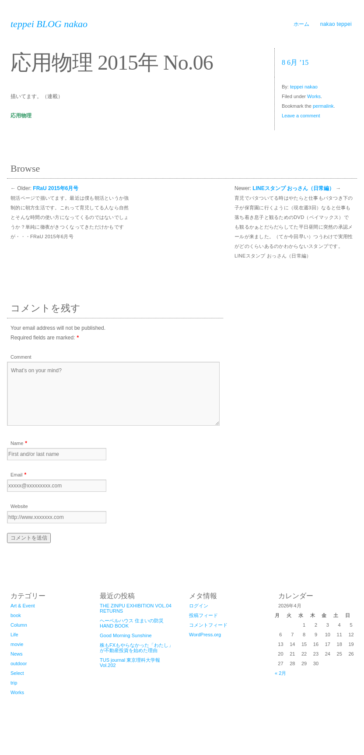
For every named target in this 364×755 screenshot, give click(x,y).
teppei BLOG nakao (49, 24)
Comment (21, 357)
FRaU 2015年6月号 (55, 188)
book (15, 615)
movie (16, 644)
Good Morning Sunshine (126, 635)
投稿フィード (203, 615)
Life (14, 634)
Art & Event (22, 605)
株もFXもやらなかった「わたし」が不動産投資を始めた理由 (136, 647)
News (16, 653)
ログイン (198, 605)
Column (18, 625)
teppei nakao (304, 86)
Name (16, 443)
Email (16, 474)
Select (17, 673)
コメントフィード (208, 625)
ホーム (302, 24)
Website (19, 506)
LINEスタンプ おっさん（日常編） (293, 188)
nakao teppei (336, 24)
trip (13, 682)
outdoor (18, 663)
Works (314, 96)
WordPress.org (205, 634)
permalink (323, 106)
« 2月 (280, 673)
